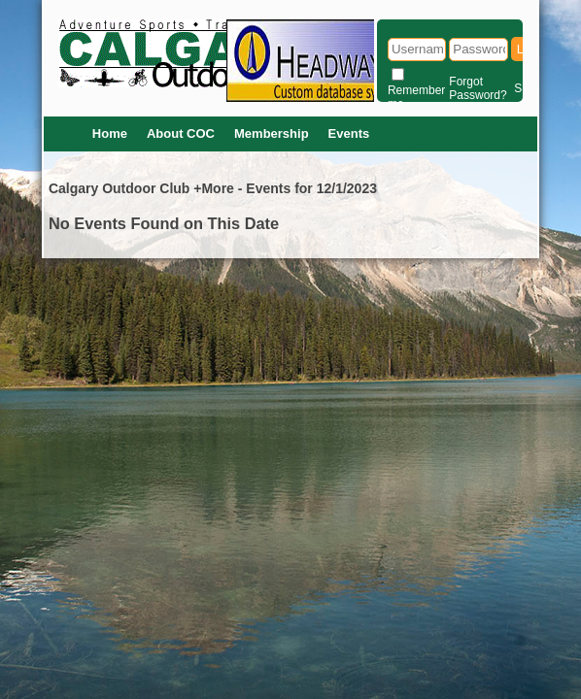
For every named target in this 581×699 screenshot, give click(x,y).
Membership (271, 133)
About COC (181, 133)
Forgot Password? (477, 88)
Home (109, 133)
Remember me (416, 97)
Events (349, 133)
